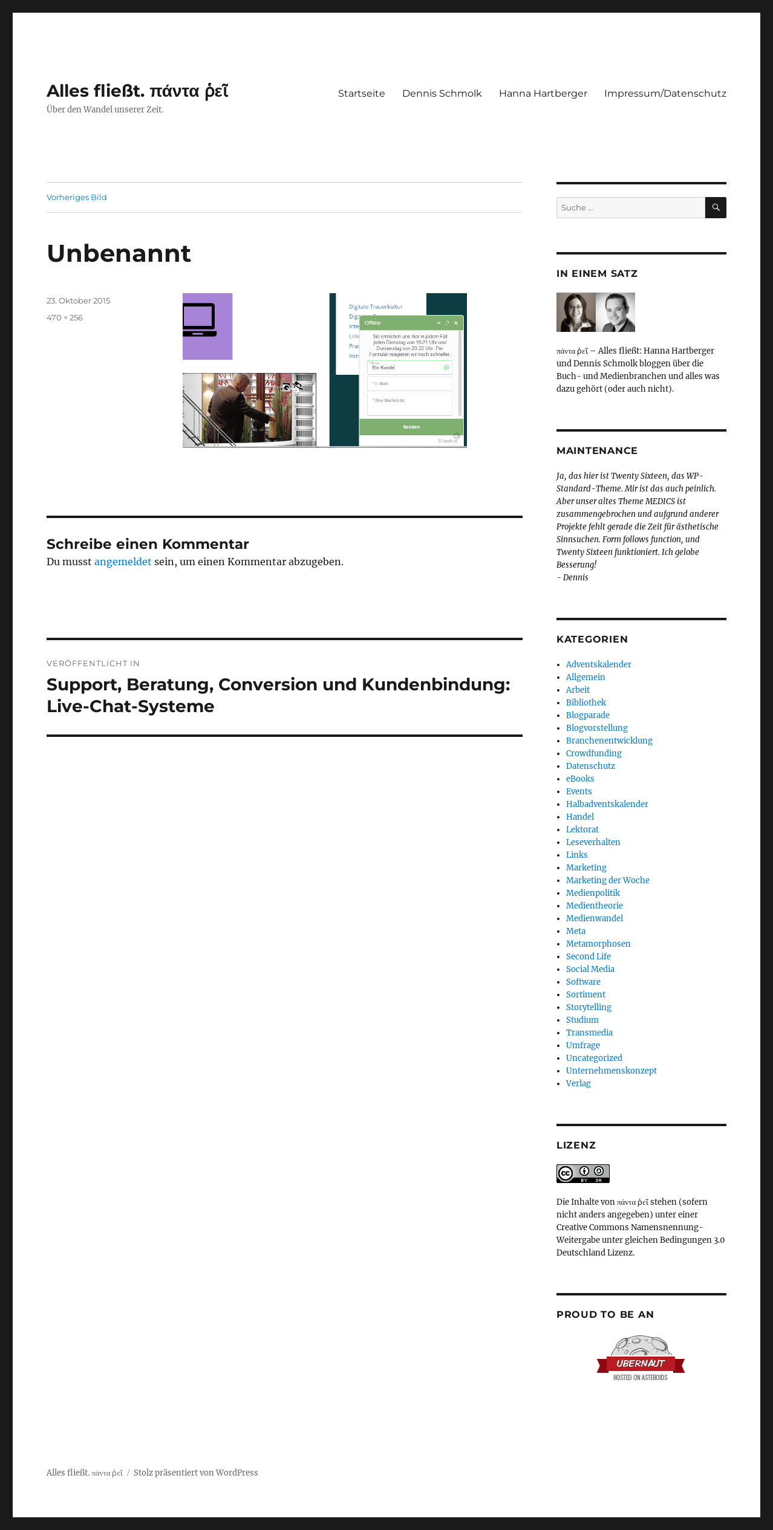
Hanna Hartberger (543, 93)
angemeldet (123, 562)
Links (577, 855)
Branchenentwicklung (609, 741)
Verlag (578, 1083)
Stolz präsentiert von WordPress (196, 1473)
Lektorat (582, 830)
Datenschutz (590, 766)
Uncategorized (594, 1058)
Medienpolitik (593, 893)
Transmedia (589, 1033)
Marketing (586, 868)
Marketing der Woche (608, 880)
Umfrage (583, 1045)
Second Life (588, 956)
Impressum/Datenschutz (665, 93)
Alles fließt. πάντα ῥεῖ (137, 90)
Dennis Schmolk (442, 93)
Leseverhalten (593, 842)
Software (583, 982)
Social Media (590, 969)
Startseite (361, 93)
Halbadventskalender (607, 804)
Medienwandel (594, 918)
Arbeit (578, 690)
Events (579, 791)
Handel (580, 817)
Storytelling (589, 1007)
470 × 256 (65, 317)
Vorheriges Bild (77, 197)
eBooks (580, 779)
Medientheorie (594, 906)
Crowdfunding (594, 753)
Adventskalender (598, 665)
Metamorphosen (598, 944)
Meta (575, 931)
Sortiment (585, 995)
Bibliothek (586, 703)
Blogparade (588, 715)
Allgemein (585, 677)
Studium (582, 1020)
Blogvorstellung (597, 728)
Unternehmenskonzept (611, 1071)
